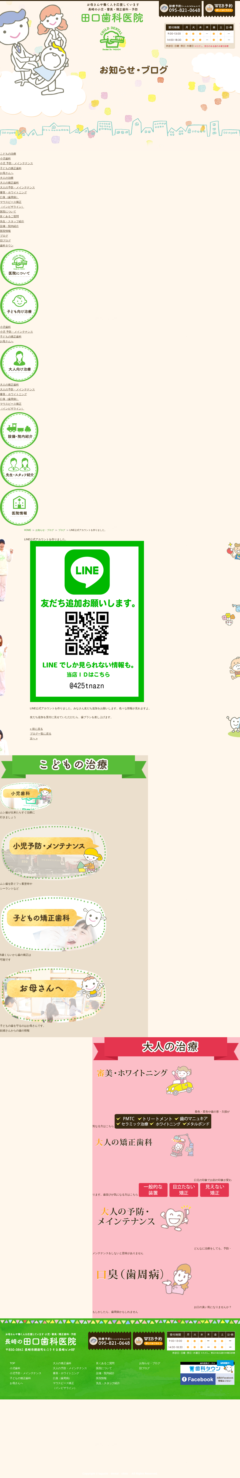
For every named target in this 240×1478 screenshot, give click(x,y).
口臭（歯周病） (9, 197)
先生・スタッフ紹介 (12, 221)
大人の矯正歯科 (9, 182)
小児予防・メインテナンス (25, 1373)
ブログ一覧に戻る (40, 733)
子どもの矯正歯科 (10, 168)
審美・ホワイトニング (13, 192)
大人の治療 (6, 177)
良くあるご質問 (9, 216)
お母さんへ (6, 173)
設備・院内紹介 (9, 226)
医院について (8, 211)
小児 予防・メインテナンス (16, 163)
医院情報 (5, 230)
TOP (12, 1363)
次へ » (34, 738)
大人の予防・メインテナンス (17, 187)
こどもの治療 (8, 153)
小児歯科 (5, 158)
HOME (27, 530)
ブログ (4, 235)
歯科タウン (6, 245)
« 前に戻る (36, 728)
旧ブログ (5, 240)
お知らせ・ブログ (44, 530)
